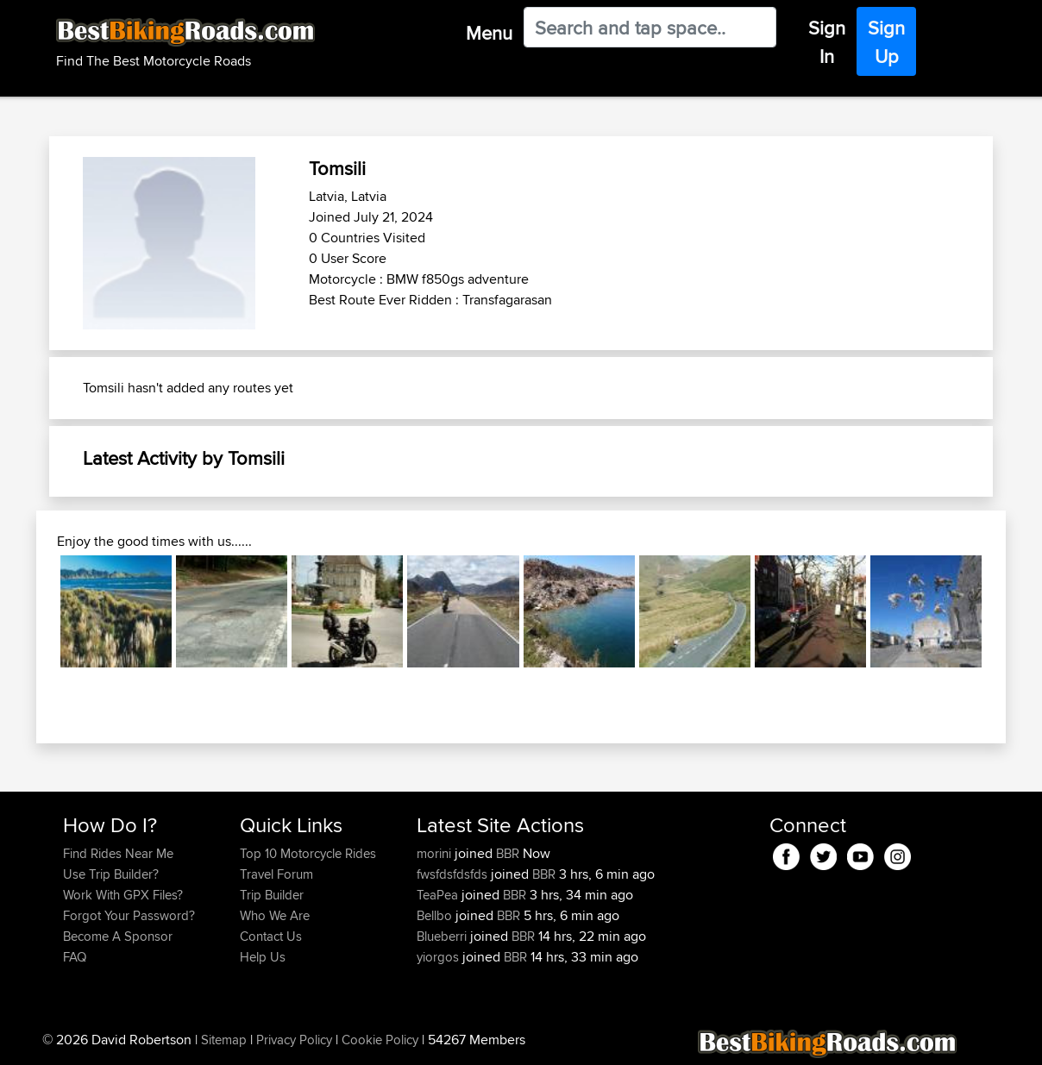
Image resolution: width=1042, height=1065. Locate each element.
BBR (507, 853)
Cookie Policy (380, 1040)
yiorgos (439, 957)
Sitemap (224, 1040)
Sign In (826, 42)
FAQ (74, 957)
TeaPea (439, 895)
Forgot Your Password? (129, 915)
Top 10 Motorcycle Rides (308, 853)
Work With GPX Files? (123, 895)
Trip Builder (272, 895)
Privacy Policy (294, 1040)
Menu (489, 33)
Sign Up (886, 42)
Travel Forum (276, 874)
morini (436, 853)
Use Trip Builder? (111, 874)
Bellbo (436, 915)
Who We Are (275, 915)
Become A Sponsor (118, 936)
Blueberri (443, 936)
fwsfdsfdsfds (454, 874)
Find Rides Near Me (118, 853)
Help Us (263, 957)
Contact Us (271, 936)
